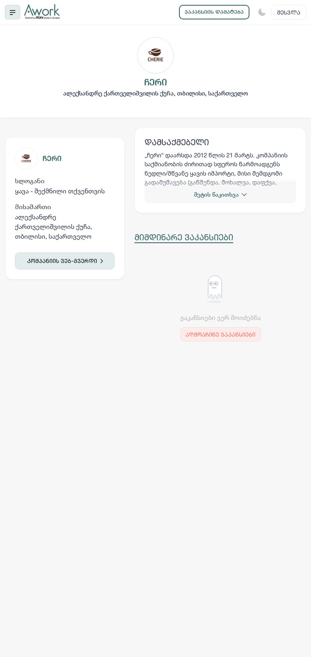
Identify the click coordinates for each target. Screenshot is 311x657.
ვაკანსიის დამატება (214, 12)
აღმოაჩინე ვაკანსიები (220, 334)
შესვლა (288, 12)
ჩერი (52, 158)
